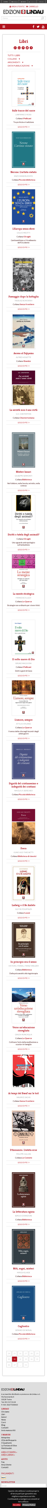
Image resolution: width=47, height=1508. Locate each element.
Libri (3, 1414)
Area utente (17, 6)
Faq (2, 1462)
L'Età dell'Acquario (8, 1440)
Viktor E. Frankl (16, 966)
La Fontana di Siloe (9, 1445)
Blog (3, 1425)
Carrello (32, 6)
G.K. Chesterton (23, 414)
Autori (4, 1417)
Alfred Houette (23, 357)
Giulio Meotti (23, 233)
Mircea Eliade (23, 1272)
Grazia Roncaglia (23, 1034)
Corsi (3, 1422)
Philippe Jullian (23, 1154)
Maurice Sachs (23, 1097)
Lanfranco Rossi (23, 114)
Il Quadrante (6, 1443)
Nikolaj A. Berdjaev (23, 791)
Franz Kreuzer (32, 966)
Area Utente (6, 1464)
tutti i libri (14, 55)
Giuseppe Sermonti (23, 476)
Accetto (16, 1505)
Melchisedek (6, 1448)
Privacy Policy (29, 1505)
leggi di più (23, 127)
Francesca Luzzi (23, 598)
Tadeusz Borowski (23, 300)
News (3, 1419)
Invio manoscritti (8, 1430)
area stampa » (9, 1452)
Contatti (4, 1427)
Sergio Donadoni (23, 1216)
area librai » (8, 1454)
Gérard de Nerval (23, 1330)
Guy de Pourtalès (23, 909)
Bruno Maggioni (24, 663)
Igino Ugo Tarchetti (23, 852)
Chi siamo (5, 1412)
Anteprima (5, 1437)
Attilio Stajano (23, 724)
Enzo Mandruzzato (23, 176)
